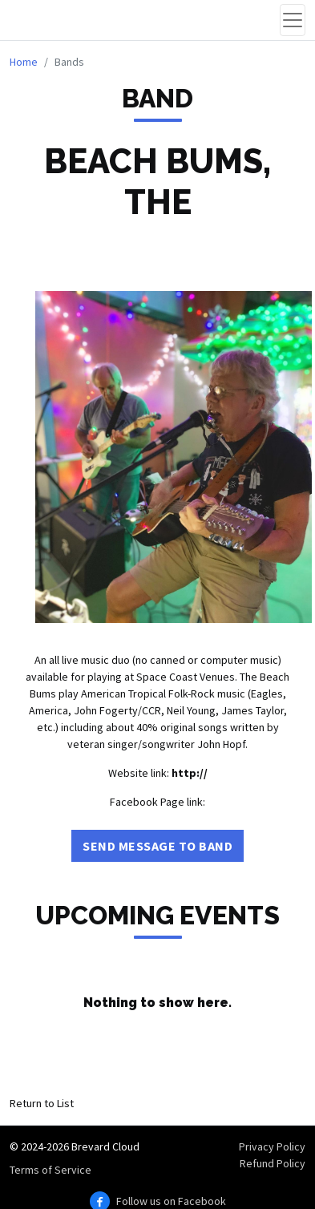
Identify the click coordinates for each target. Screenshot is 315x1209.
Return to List (42, 1103)
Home (24, 62)
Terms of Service (50, 1169)
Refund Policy (272, 1163)
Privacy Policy (272, 1146)
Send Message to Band (157, 846)
